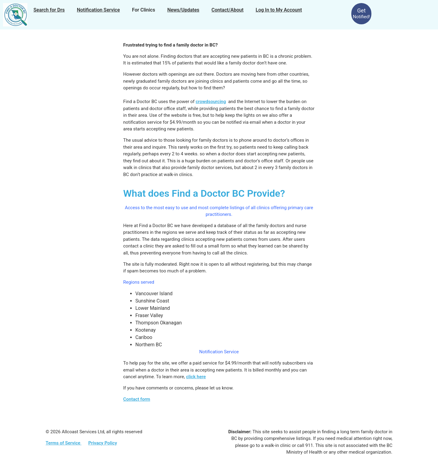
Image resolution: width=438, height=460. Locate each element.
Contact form (136, 399)
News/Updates (183, 10)
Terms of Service (64, 443)
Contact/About (227, 10)
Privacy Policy (102, 443)
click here (196, 376)
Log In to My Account (279, 10)
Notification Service (98, 10)
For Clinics (143, 10)
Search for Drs (49, 10)
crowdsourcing (211, 101)
